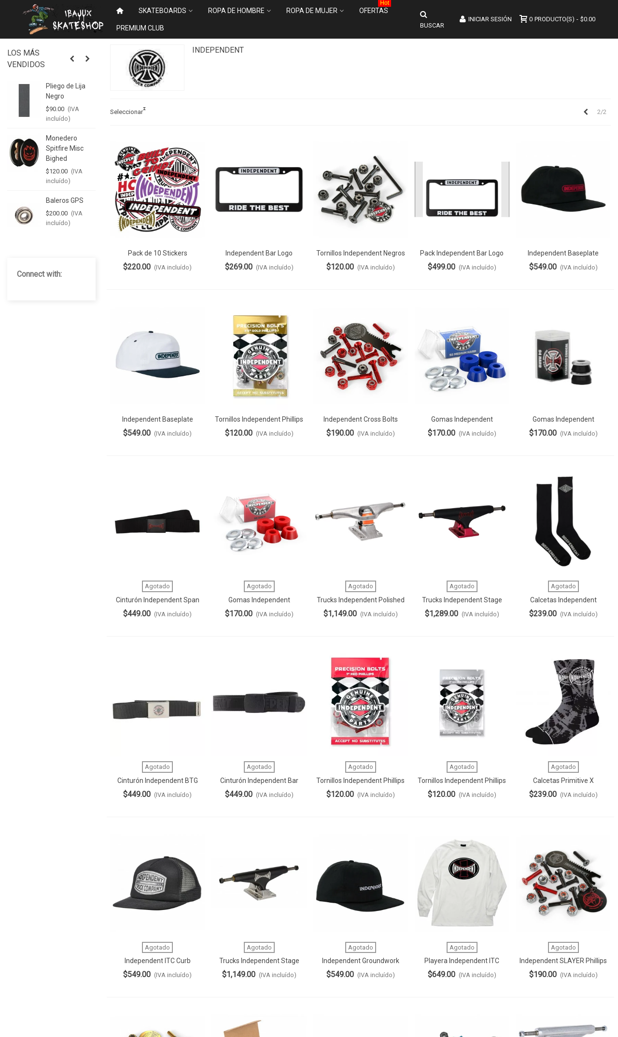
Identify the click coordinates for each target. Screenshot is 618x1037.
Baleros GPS (65, 200)
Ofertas (375, 8)
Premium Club (140, 28)
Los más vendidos (26, 58)
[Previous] (585, 112)
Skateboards (162, 10)
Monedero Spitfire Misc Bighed (65, 148)
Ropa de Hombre (236, 10)
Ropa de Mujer (311, 10)
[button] (72, 59)
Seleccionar (126, 111)
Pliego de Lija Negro (65, 91)
